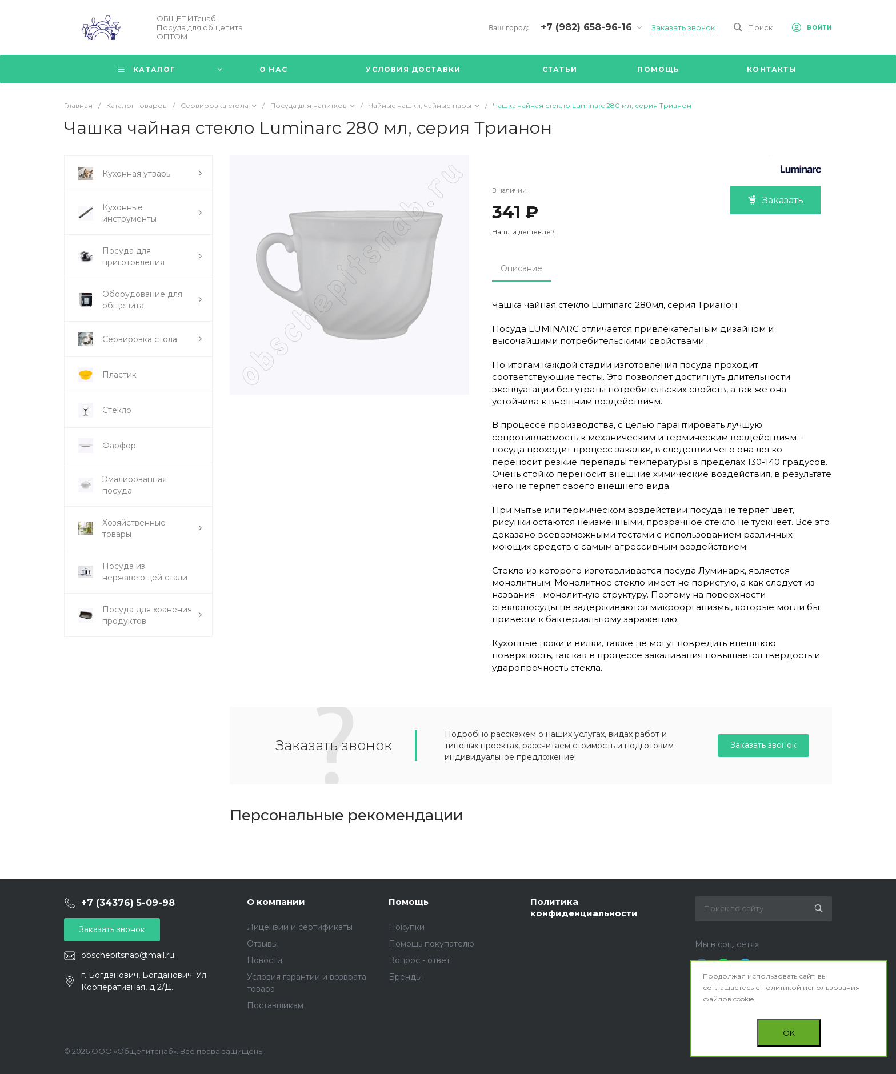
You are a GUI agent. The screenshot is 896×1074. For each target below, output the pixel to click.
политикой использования (810, 987)
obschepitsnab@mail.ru (127, 955)
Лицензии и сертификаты (300, 927)
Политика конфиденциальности (584, 907)
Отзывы (262, 944)
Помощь (409, 901)
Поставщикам (275, 1005)
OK (789, 1032)
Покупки (407, 927)
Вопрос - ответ (419, 960)
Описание (521, 268)
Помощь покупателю (431, 944)
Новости (264, 960)
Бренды (405, 977)
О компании (276, 901)
